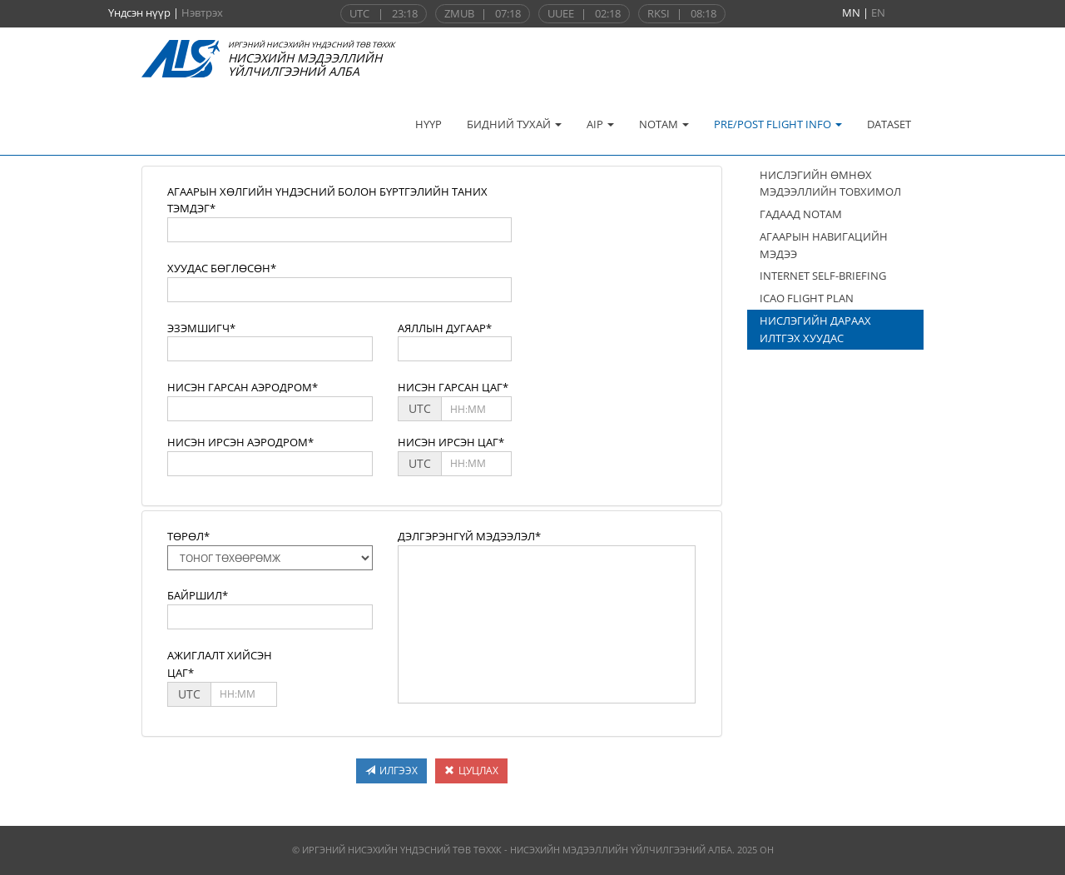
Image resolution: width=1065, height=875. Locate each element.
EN (878, 12)
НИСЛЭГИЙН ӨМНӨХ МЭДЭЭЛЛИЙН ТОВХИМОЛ (830, 183)
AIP (600, 124)
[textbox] (339, 229)
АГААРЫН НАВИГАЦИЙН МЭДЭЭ (824, 245)
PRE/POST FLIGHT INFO (778, 124)
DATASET (889, 124)
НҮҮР (428, 124)
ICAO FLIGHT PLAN (807, 298)
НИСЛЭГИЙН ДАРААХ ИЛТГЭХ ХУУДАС (815, 329)
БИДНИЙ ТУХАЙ (514, 124)
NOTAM (664, 124)
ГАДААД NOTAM (801, 213)
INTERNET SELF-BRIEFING (823, 275)
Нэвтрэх (202, 12)
